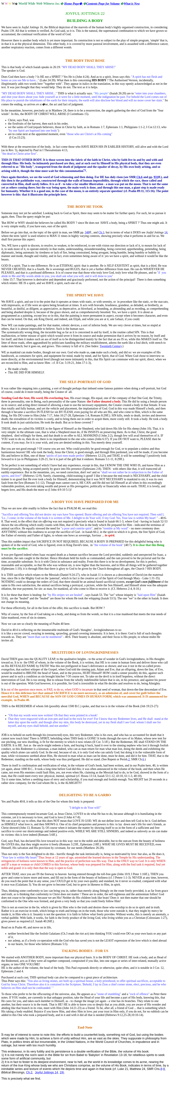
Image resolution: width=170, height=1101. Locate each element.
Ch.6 (139, 177)
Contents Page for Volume (103, 3)
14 (165, 232)
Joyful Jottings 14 (46, 1072)
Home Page (73, 3)
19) (62, 1072)
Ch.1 (101, 232)
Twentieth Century (111, 346)
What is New (132, 3)
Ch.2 (29, 1072)
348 (87, 232)
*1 (84, 170)
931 (156, 177)
